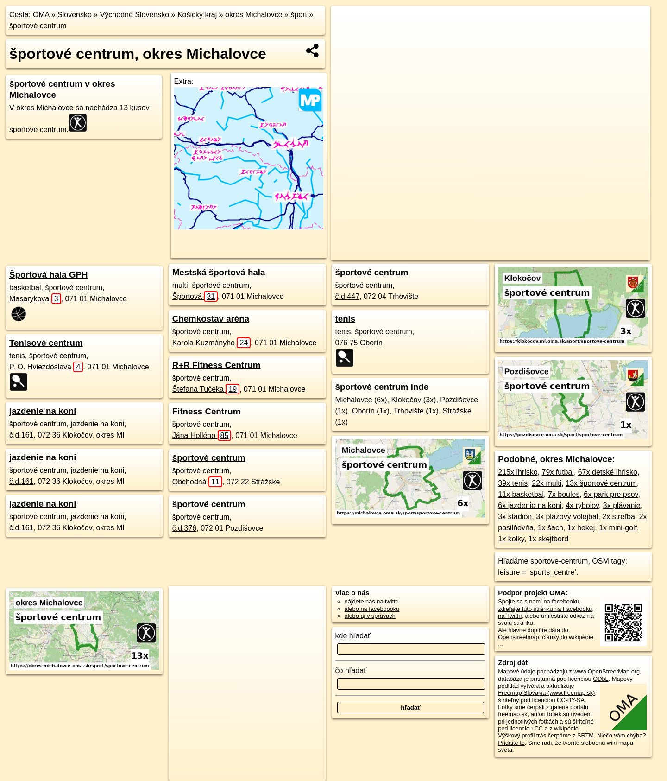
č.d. (21, 435)
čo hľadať (351, 670)
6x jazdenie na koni (529, 505)
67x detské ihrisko (607, 472)
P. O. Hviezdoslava (46, 367)
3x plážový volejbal (567, 517)
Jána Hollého (202, 435)
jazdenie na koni (42, 411)
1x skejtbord (548, 539)
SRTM (585, 735)
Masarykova (35, 298)
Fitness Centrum (206, 411)
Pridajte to (511, 742)
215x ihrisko (517, 472)
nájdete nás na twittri (372, 601)
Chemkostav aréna (210, 319)
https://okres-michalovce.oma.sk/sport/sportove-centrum (581, 253)
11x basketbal (521, 494)
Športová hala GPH (48, 274)
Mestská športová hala (218, 272)
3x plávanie (622, 505)
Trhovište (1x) (416, 411)
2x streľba (618, 517)
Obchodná (197, 481)
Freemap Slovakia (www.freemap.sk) (546, 692)
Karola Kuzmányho (211, 342)
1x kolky (511, 539)
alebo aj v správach (370, 615)
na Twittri (510, 615)
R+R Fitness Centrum (216, 365)
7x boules (564, 494)
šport (298, 15)
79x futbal (558, 472)
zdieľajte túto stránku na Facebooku (545, 608)
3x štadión (515, 517)
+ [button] (347, 22)
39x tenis (513, 483)
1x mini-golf (618, 528)
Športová (195, 296)
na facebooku (561, 601)
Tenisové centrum (46, 343)
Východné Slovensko (134, 15)
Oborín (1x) (371, 411)
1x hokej (581, 528)
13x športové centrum (601, 483)
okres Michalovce (254, 15)
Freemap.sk (484, 253)
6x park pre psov (611, 494)
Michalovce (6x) (361, 400)
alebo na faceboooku (372, 608)
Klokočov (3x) (413, 400)
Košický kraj (197, 15)
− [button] (347, 36)
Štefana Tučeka (205, 389)
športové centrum (38, 26)
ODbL (600, 678)
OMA (41, 15)
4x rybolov (582, 505)
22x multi (546, 483)
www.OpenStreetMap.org (606, 671)
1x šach (550, 528)
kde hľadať (353, 636)
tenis (345, 319)
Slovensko (74, 15)
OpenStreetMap (436, 253)
